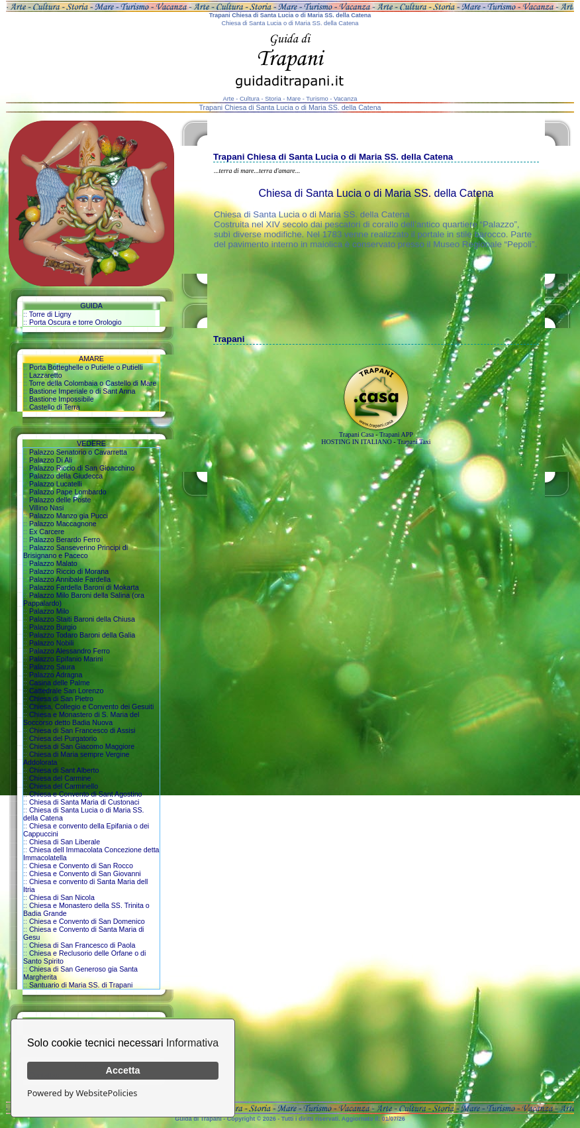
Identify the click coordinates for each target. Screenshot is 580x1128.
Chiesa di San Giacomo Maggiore (81, 746)
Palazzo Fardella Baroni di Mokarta (84, 587)
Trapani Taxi (414, 441)
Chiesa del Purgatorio (63, 738)
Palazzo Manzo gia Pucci (68, 516)
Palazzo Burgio (53, 627)
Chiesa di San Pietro (61, 699)
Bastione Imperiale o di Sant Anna (82, 391)
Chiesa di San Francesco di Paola (82, 945)
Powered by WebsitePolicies (82, 1093)
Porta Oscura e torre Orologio (75, 322)
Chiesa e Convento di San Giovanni (85, 873)
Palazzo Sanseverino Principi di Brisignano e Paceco (75, 551)
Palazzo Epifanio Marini (66, 659)
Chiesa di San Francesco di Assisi (82, 730)
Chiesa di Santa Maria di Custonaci (84, 802)
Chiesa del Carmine (60, 778)
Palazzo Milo (49, 611)
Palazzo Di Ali (50, 460)
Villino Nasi (46, 508)
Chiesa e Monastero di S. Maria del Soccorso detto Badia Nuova (81, 718)
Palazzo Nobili (51, 643)
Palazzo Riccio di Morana (69, 571)
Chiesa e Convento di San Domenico (87, 921)
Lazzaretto (45, 375)
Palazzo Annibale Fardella (70, 579)
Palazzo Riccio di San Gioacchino (81, 468)
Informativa (192, 1042)
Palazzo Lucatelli (55, 484)
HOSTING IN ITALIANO (356, 441)
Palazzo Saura (52, 667)
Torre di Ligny (50, 314)
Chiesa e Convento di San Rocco (81, 866)
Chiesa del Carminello (63, 786)
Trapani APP (396, 434)
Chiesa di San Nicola (62, 897)
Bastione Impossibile (61, 399)
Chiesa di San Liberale (64, 842)
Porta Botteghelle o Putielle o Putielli (86, 367)
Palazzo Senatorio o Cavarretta (78, 452)
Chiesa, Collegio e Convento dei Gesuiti (91, 706)
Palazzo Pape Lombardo (68, 492)
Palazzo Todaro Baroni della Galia (82, 635)
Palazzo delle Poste (60, 500)
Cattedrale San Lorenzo (66, 691)
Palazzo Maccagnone (63, 524)
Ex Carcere (46, 532)
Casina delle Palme (59, 683)
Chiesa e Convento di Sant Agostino (85, 794)
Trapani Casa (356, 434)
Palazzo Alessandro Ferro (69, 651)
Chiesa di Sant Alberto (64, 770)
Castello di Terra (54, 407)
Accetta (123, 1070)
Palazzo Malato (53, 563)
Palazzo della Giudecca (66, 476)
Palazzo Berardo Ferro (64, 539)
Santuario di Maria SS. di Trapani (80, 985)
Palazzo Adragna (56, 675)
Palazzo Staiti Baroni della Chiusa (82, 619)
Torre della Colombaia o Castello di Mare (93, 383)
